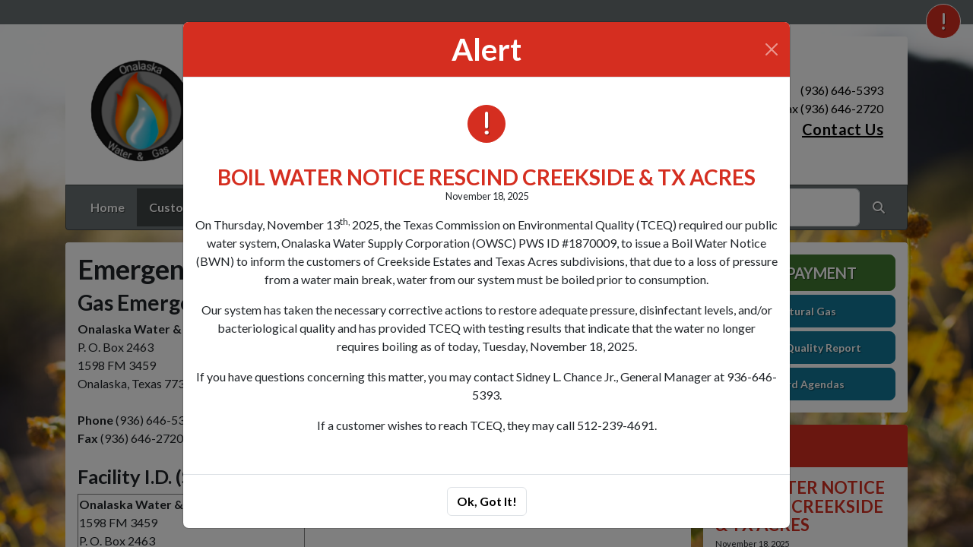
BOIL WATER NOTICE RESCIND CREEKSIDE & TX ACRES (486, 177)
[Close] (771, 49)
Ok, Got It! (487, 501)
